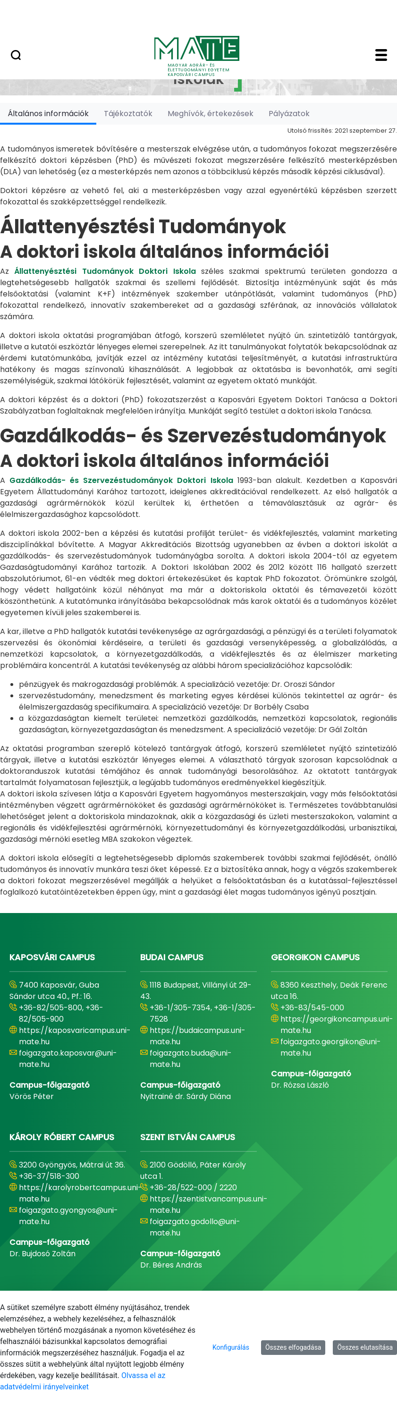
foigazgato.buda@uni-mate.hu (191, 1059)
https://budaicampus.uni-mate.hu (197, 1036)
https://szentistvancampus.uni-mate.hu (209, 1204)
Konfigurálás (230, 1347)
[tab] (48, 113)
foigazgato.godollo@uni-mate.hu (195, 1227)
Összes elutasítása (365, 1347)
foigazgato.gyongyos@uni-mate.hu (68, 1216)
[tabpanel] (198, 511)
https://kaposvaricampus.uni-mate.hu (75, 1036)
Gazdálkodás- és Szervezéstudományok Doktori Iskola (121, 480)
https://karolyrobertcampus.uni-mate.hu (80, 1193)
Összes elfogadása (293, 1347)
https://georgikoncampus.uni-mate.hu (336, 1025)
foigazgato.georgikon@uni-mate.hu (330, 1047)
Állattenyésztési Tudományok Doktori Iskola (104, 271)
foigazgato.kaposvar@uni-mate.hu (68, 1059)
